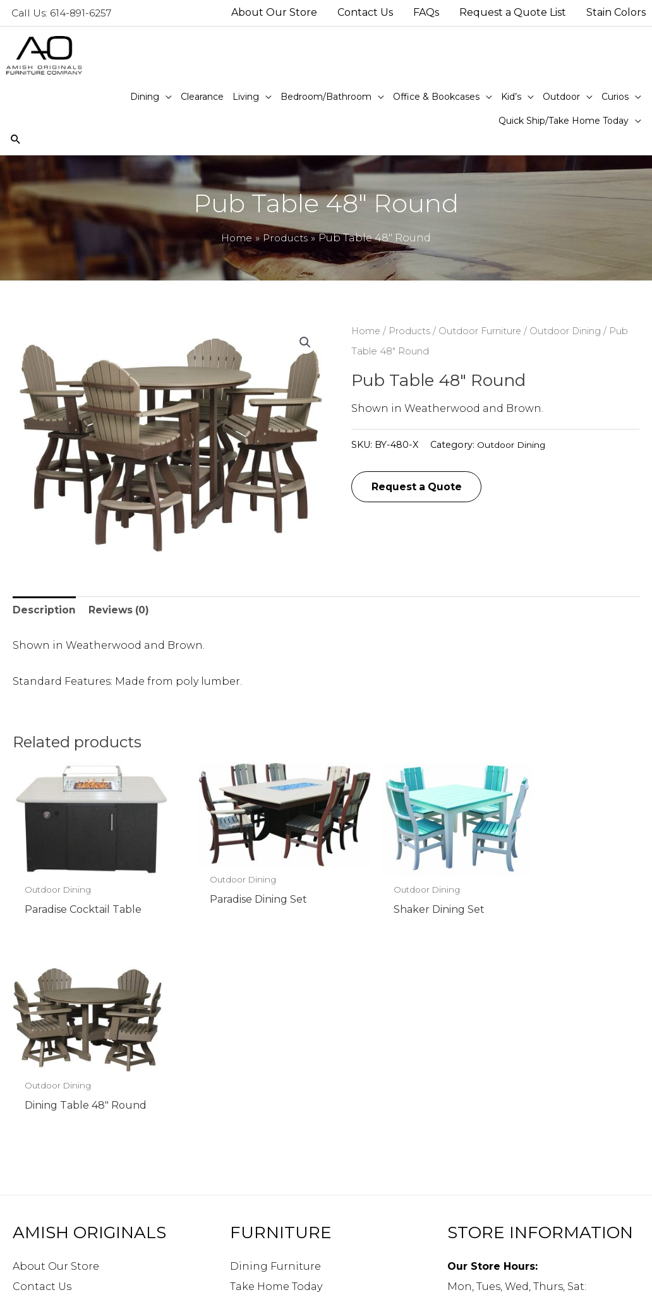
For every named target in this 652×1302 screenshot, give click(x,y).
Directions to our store (507, 1231)
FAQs (26, 1112)
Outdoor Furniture (482, 332)
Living (246, 1112)
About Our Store (56, 1072)
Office (245, 1153)
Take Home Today (276, 1092)
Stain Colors (45, 1153)
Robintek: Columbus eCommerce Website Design (549, 1285)
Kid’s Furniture (268, 1173)
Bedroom (255, 1132)
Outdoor (252, 1193)
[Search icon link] (16, 141)
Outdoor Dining (569, 332)
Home (366, 332)
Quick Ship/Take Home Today (306, 1233)
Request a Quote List (68, 1132)
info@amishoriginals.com (516, 1211)
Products (411, 332)
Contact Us (42, 1092)
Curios (247, 1213)
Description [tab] (44, 612)
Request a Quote (418, 489)
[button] (304, 343)
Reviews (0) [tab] (120, 612)
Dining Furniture (275, 1072)
